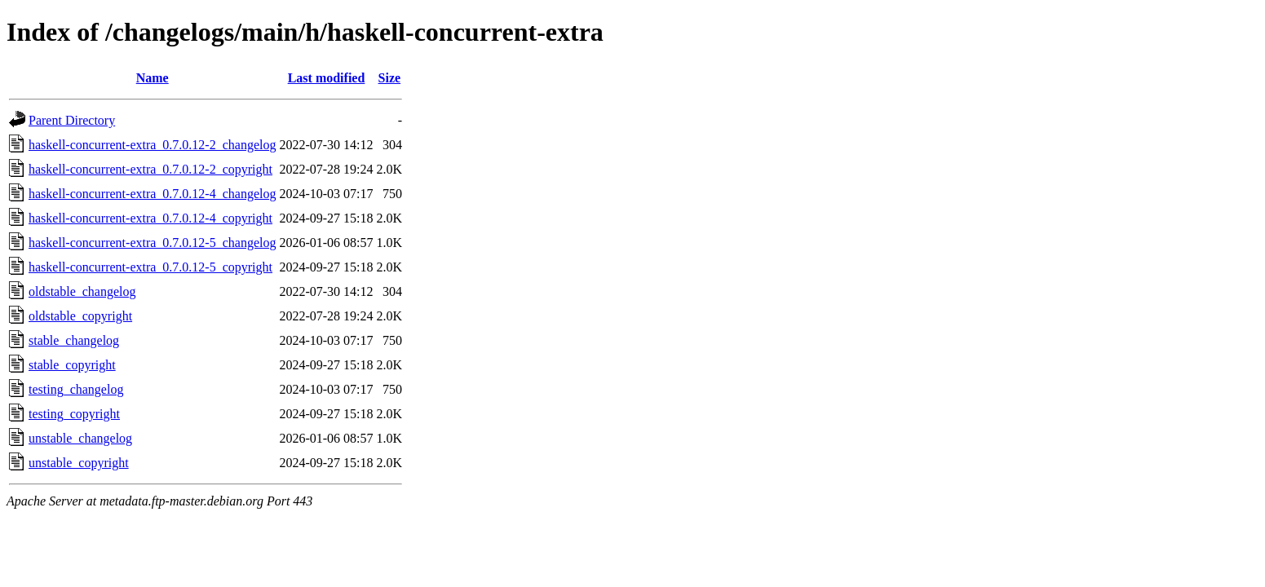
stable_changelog (74, 340)
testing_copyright (74, 414)
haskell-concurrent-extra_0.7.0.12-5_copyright (150, 267)
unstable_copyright (79, 463)
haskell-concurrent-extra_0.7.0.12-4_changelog (152, 194)
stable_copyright (72, 365)
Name (152, 78)
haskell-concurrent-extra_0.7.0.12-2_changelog (152, 145)
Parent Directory (72, 120)
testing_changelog (76, 389)
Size (389, 78)
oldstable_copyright (80, 316)
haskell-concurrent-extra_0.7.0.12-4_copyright (150, 218)
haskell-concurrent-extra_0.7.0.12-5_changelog (152, 242)
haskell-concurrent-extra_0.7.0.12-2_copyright (150, 169)
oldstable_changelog (82, 291)
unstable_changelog (80, 438)
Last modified (326, 78)
